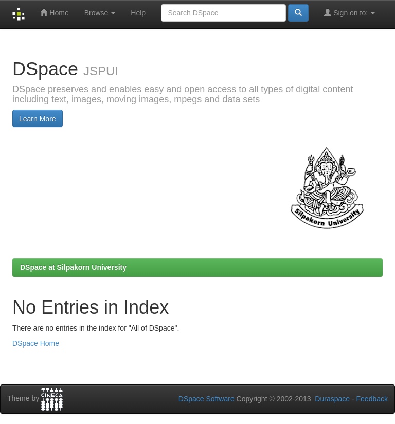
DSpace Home (35, 343)
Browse (100, 13)
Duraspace (332, 399)
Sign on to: (349, 12)
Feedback (372, 399)
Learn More (37, 118)
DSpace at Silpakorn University (73, 267)
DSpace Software (206, 399)
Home (54, 12)
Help (138, 13)
